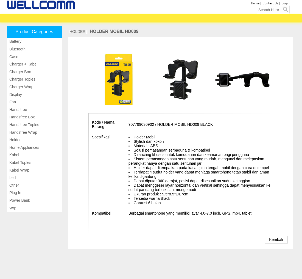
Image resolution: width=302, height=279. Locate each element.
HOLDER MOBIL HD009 (114, 31)
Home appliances (23, 147)
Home (255, 3)
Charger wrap (20, 87)
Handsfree (17, 109)
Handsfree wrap (22, 132)
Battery (14, 41)
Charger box (19, 72)
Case (13, 57)
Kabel (13, 155)
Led (12, 177)
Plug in (14, 192)
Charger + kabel (22, 64)
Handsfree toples (23, 125)
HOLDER (77, 31)
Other (13, 185)
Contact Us (270, 3)
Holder (14, 140)
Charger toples (21, 79)
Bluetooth (17, 49)
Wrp (12, 208)
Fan (12, 102)
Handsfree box (21, 117)
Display (15, 94)
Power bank (19, 200)
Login (285, 3)
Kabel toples (19, 162)
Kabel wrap (18, 170)
